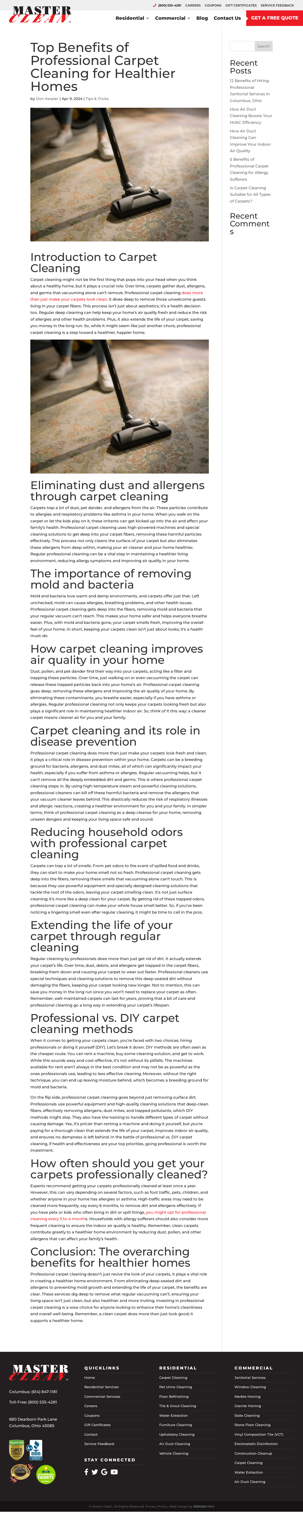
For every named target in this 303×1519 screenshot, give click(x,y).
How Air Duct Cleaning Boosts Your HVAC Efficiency (251, 116)
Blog (202, 14)
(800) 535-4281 (42, 1402)
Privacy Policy (157, 1506)
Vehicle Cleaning (173, 1453)
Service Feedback (99, 1444)
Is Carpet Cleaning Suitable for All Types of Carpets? (250, 194)
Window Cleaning (250, 1387)
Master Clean (102, 1506)
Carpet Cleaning (173, 1377)
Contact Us (227, 14)
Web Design (178, 1506)
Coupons (92, 1415)
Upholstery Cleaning (177, 1434)
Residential (130, 14)
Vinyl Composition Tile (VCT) (259, 1434)
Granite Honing (248, 1406)
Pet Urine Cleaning (175, 1387)
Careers (90, 1406)
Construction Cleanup (253, 1453)
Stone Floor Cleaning (253, 1425)
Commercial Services (102, 1396)
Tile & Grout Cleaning (177, 1406)
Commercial (170, 14)
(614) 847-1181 (44, 1391)
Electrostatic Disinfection (256, 1444)
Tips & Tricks (97, 98)
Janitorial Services (250, 1377)
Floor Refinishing (174, 1396)
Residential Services (101, 1387)
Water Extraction (173, 1415)
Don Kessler (47, 98)
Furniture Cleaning (175, 1425)
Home (89, 1377)
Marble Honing (247, 1396)
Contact (91, 1434)
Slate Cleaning (247, 1415)
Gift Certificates (97, 1425)
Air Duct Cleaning (174, 1444)
